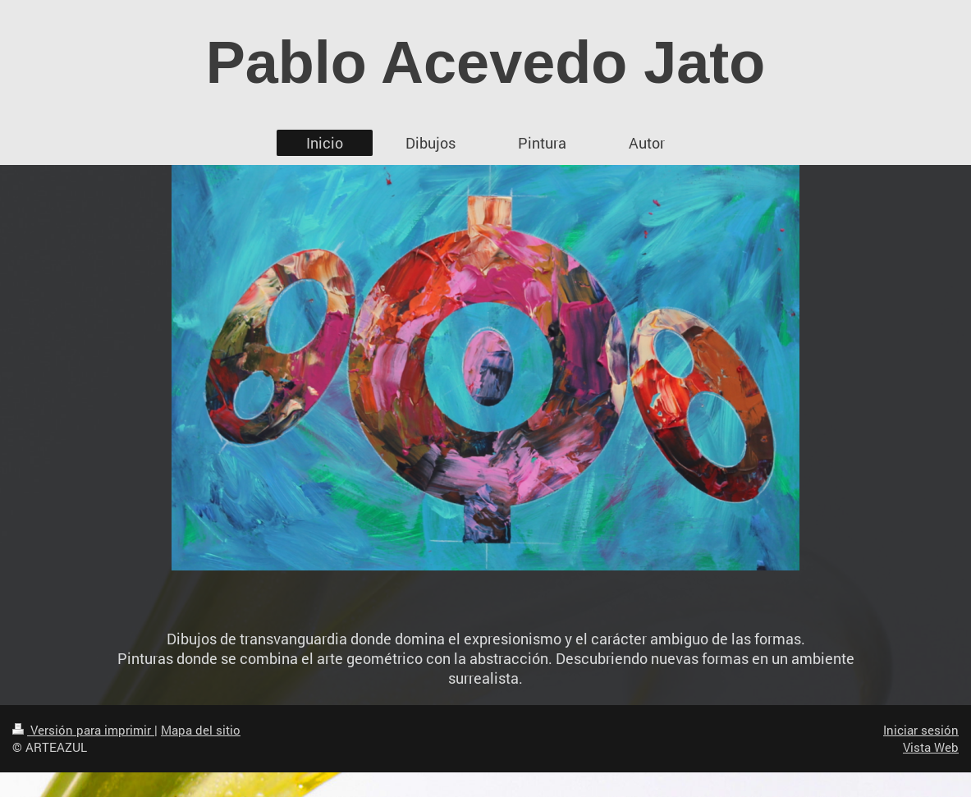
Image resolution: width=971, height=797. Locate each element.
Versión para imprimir (83, 729)
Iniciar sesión (921, 729)
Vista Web (931, 747)
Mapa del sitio (200, 729)
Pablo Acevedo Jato (486, 62)
